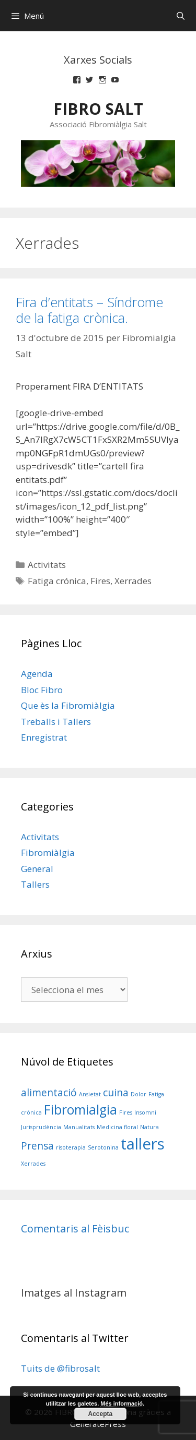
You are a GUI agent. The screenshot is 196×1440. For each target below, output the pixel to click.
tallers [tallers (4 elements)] (143, 1143)
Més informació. (122, 1403)
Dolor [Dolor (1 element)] (138, 1094)
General (37, 869)
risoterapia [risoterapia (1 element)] (71, 1147)
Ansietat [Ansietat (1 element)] (90, 1094)
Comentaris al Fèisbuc (75, 1228)
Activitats (47, 565)
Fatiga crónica (57, 581)
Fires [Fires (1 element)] (125, 1112)
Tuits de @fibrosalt (60, 1368)
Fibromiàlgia (48, 852)
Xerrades (133, 581)
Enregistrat (44, 737)
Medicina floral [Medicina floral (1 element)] (117, 1127)
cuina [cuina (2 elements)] (116, 1092)
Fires (100, 581)
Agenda (37, 674)
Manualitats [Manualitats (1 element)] (79, 1127)
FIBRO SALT (98, 108)
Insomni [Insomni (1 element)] (145, 1112)
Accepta (100, 1414)
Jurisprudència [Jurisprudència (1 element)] (41, 1127)
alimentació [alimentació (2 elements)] (49, 1092)
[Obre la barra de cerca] (180, 15)
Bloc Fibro (42, 690)
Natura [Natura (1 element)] (149, 1127)
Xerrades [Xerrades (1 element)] (33, 1163)
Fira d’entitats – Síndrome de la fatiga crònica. (89, 309)
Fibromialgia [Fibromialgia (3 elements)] (80, 1109)
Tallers (35, 884)
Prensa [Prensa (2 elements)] (37, 1146)
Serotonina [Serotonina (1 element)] (103, 1147)
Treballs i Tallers (56, 722)
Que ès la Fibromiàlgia (68, 705)
